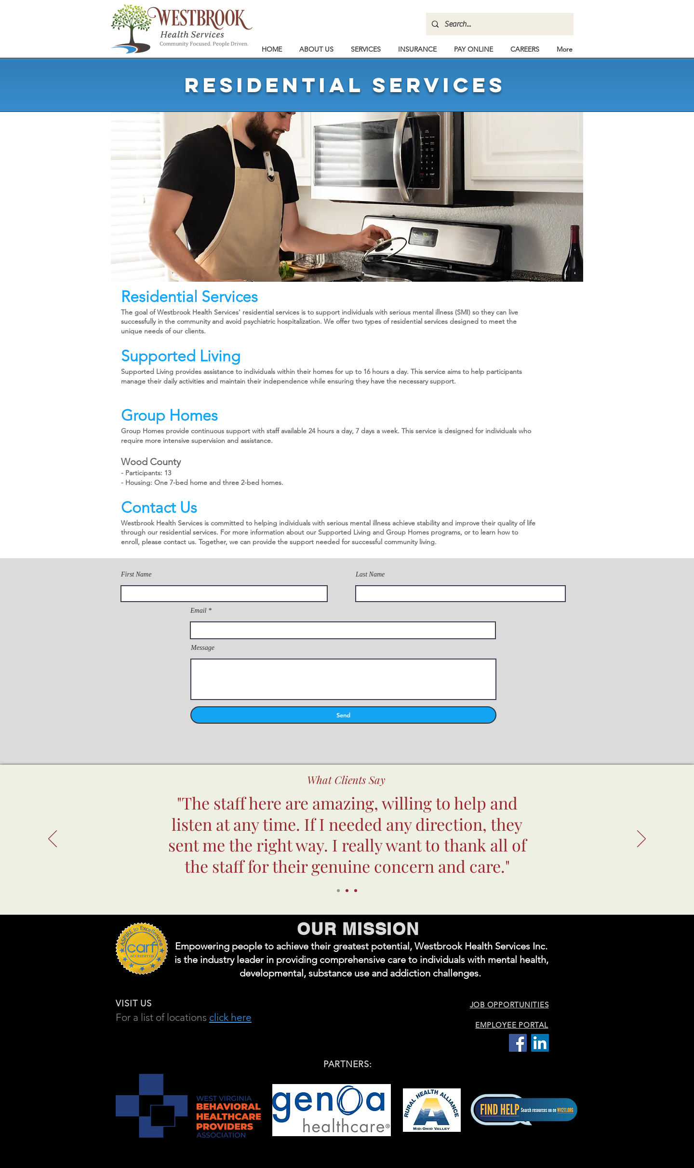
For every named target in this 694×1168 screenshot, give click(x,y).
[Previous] (52, 839)
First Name (136, 574)
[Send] (343, 715)
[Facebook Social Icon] (518, 1043)
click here (230, 1017)
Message (202, 648)
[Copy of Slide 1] (347, 890)
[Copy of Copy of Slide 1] (355, 890)
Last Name (370, 574)
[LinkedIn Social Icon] (540, 1043)
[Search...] (498, 24)
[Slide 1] (338, 890)
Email (198, 610)
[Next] (641, 839)
